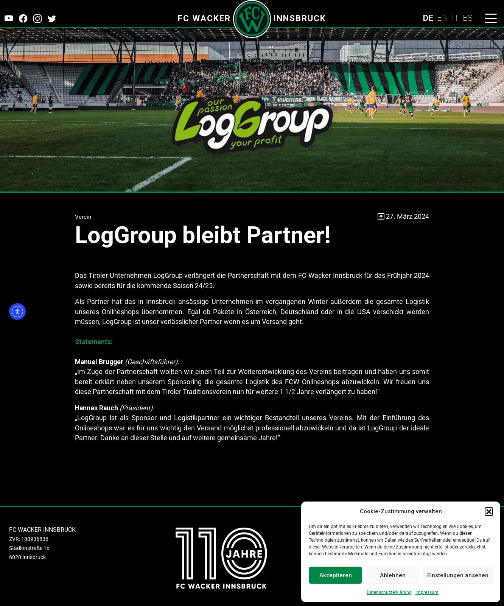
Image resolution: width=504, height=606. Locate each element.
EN (442, 18)
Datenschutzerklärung (389, 592)
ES (468, 18)
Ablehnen (393, 575)
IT (455, 18)
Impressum (427, 592)
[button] (489, 511)
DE (428, 18)
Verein (83, 216)
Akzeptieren (335, 575)
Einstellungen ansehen (457, 575)
